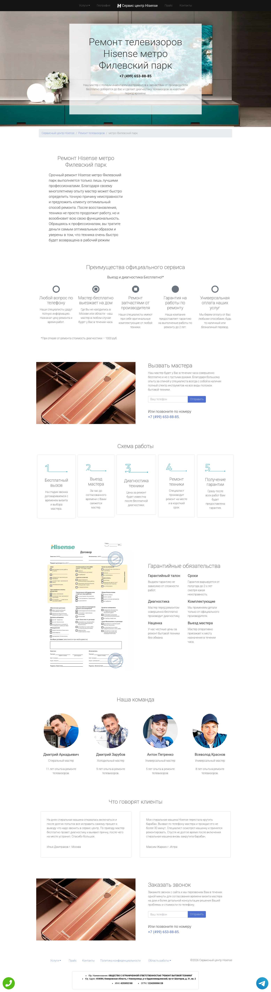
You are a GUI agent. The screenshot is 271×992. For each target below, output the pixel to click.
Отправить (197, 399)
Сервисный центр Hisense (58, 133)
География (103, 5)
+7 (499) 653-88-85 (135, 76)
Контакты (186, 5)
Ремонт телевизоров (91, 133)
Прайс (169, 5)
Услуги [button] (83, 5)
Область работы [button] (158, 960)
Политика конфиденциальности (120, 960)
